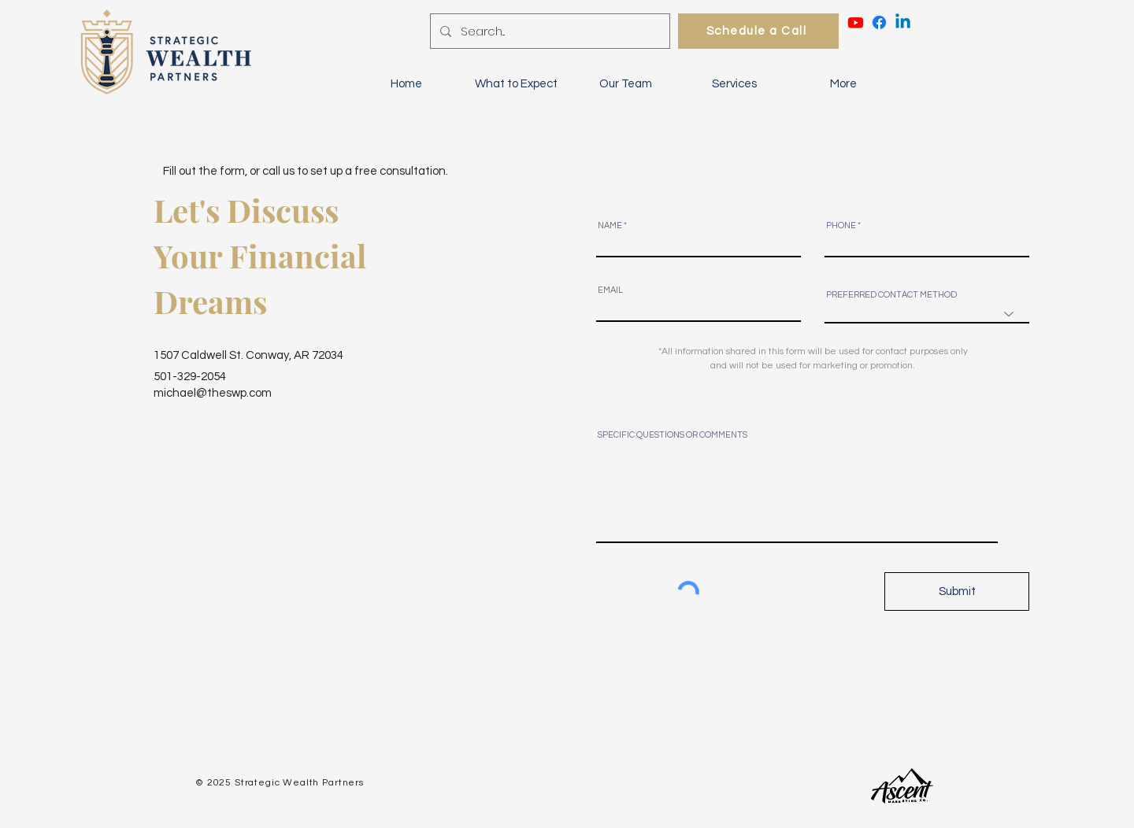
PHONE (841, 225)
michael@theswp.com (213, 393)
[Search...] (548, 31)
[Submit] (956, 591)
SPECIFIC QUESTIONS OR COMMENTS (672, 435)
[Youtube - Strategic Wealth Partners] (856, 22)
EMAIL (610, 290)
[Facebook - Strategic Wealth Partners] (879, 22)
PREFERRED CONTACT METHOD (891, 294)
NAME (610, 225)
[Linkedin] (903, 22)
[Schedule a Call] (758, 31)
